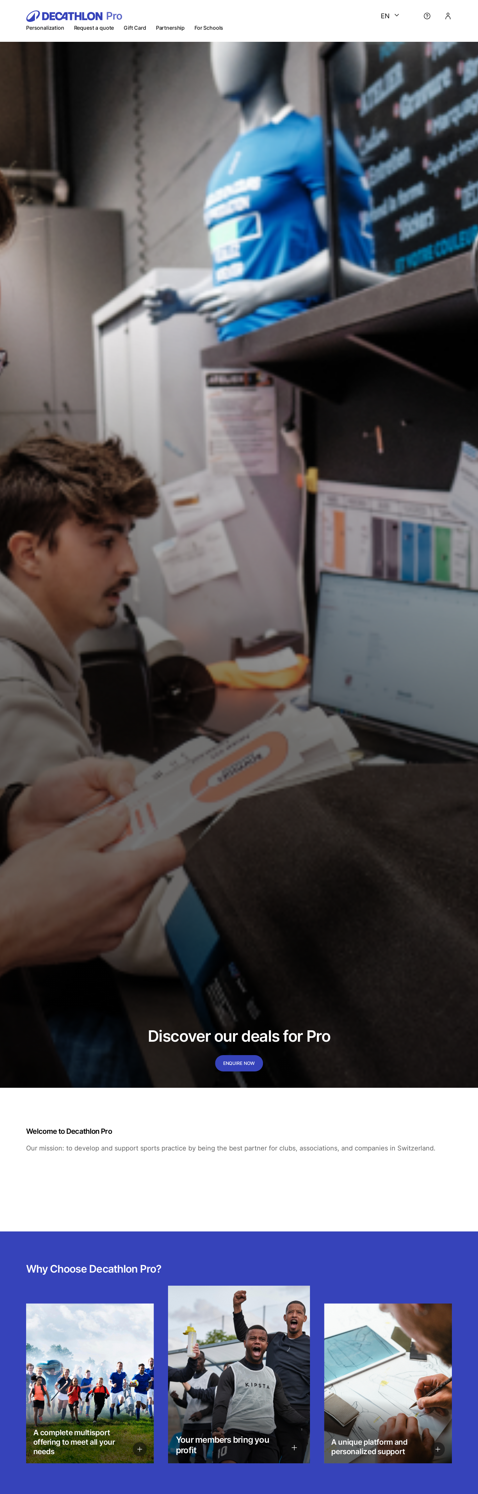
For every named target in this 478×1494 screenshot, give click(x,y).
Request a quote (94, 27)
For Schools (208, 27)
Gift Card (135, 27)
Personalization (45, 27)
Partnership (170, 27)
